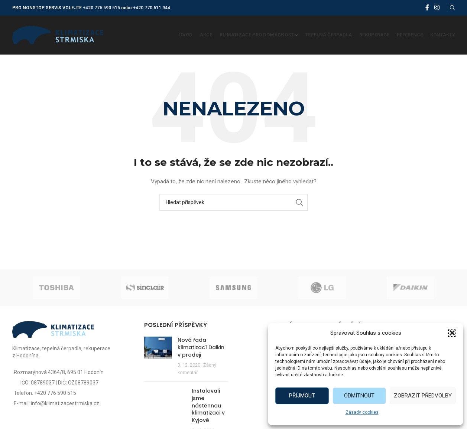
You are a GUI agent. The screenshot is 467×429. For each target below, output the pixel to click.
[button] (452, 333)
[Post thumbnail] (158, 356)
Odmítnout (359, 395)
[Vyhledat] (452, 7)
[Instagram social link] (437, 7)
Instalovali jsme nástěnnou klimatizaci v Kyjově (208, 405)
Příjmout (302, 395)
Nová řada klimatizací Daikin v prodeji (201, 347)
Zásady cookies (362, 412)
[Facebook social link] (427, 7)
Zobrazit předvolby (423, 395)
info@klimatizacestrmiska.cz (65, 403)
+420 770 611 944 (151, 7)
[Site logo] (57, 34)
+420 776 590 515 (101, 7)
